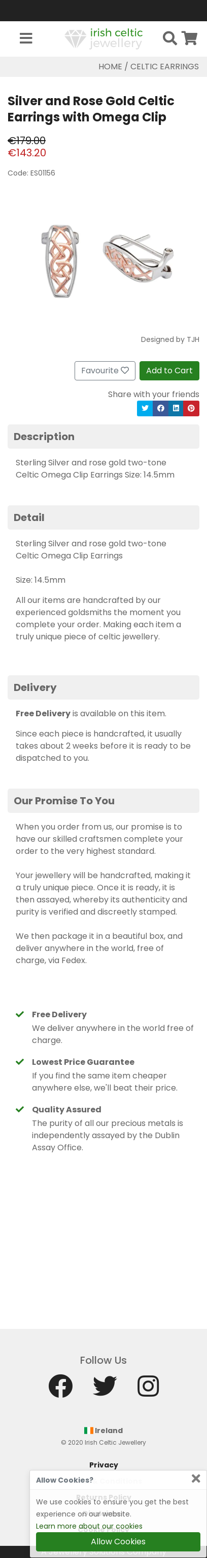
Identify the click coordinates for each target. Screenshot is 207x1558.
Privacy (103, 1465)
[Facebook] (60, 1390)
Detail (29, 517)
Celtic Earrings (164, 66)
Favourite (105, 370)
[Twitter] (105, 1390)
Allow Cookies (118, 1541)
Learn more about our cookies (89, 1526)
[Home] (103, 38)
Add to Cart (169, 370)
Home (110, 66)
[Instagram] (148, 1390)
